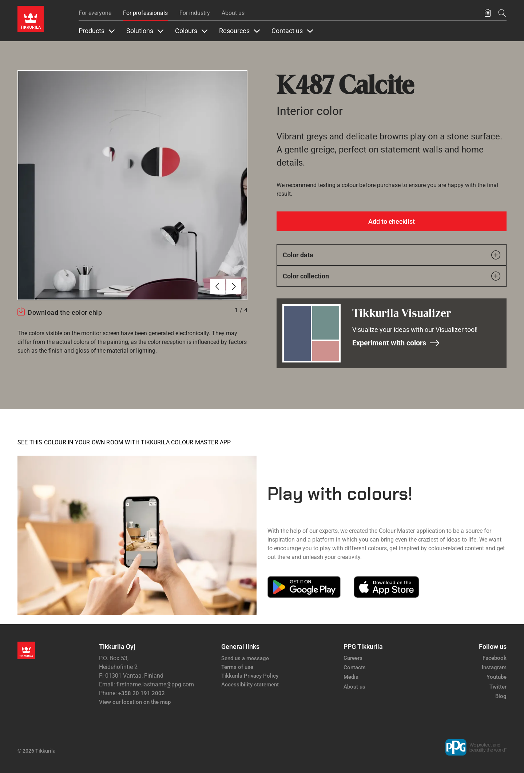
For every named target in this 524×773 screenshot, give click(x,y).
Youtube (497, 677)
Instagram (494, 667)
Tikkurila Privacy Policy (249, 676)
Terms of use (237, 667)
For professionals (145, 12)
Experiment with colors (396, 342)
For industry (194, 12)
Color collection (391, 276)
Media (351, 677)
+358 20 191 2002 (141, 693)
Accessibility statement (250, 684)
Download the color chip (65, 312)
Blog (501, 696)
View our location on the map (135, 702)
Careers (353, 658)
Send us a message (245, 658)
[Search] (502, 12)
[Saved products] (487, 13)
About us (233, 12)
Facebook (495, 658)
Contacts (355, 667)
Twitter (498, 686)
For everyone (95, 12)
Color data (391, 254)
